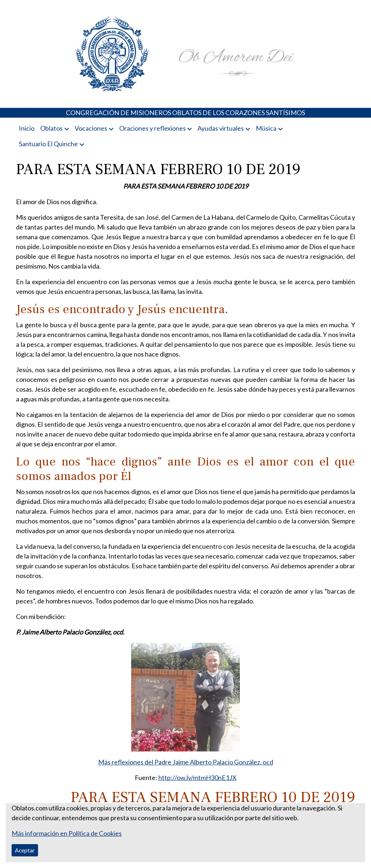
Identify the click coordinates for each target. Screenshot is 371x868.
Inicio (26, 128)
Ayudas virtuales (220, 128)
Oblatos (51, 128)
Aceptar (25, 850)
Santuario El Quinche (48, 144)
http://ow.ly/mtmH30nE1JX (197, 777)
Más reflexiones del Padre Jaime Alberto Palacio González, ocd (185, 762)
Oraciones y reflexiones (152, 128)
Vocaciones (91, 128)
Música (266, 128)
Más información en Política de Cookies (67, 833)
